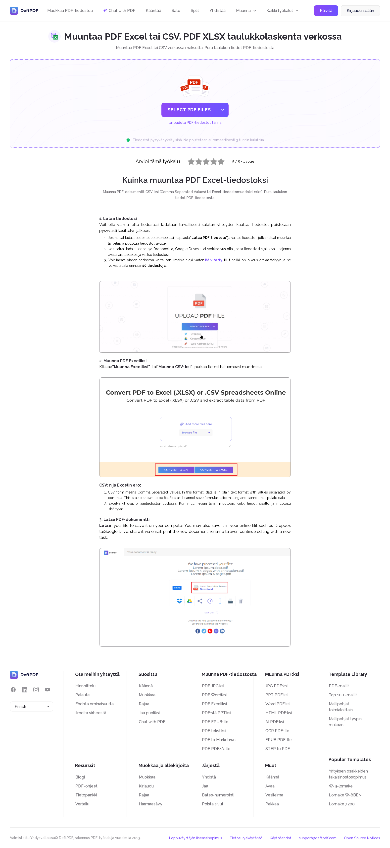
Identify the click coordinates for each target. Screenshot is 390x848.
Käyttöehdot (281, 838)
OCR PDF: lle (277, 730)
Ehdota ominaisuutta (94, 704)
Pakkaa (272, 804)
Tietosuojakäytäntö (246, 838)
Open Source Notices (362, 838)
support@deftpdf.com (318, 838)
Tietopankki (86, 795)
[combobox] (31, 706)
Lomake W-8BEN (345, 795)
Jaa (205, 786)
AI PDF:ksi (274, 721)
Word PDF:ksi (277, 704)
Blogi (80, 777)
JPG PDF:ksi (276, 686)
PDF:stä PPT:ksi (216, 712)
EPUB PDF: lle (278, 739)
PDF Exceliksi (214, 704)
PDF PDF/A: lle (216, 748)
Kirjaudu (146, 786)
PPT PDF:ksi (276, 695)
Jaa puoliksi (149, 712)
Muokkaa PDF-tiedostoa (70, 10)
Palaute (82, 695)
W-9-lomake (341, 786)
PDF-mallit (339, 686)
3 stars (203, 160)
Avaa (270, 786)
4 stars (210, 160)
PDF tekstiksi (214, 730)
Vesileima (274, 795)
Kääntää (153, 10)
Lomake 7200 (342, 804)
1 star (188, 160)
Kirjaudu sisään (360, 10)
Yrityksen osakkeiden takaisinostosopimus (348, 774)
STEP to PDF (277, 748)
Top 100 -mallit (343, 695)
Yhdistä (209, 777)
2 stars (195, 160)
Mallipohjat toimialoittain (341, 707)
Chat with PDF (152, 721)
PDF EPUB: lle (215, 721)
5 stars (218, 160)
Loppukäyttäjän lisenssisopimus (195, 838)
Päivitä (326, 10)
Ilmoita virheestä (90, 712)
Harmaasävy (150, 804)
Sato (176, 10)
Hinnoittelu (85, 686)
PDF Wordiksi (214, 695)
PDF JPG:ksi (213, 686)
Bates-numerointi (218, 795)
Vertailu (82, 804)
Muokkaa (147, 695)
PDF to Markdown (219, 739)
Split (195, 10)
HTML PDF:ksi (278, 712)
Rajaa (144, 704)
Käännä (146, 686)
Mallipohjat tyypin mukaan (345, 721)
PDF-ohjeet (86, 786)
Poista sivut (212, 804)
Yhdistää (217, 10)
